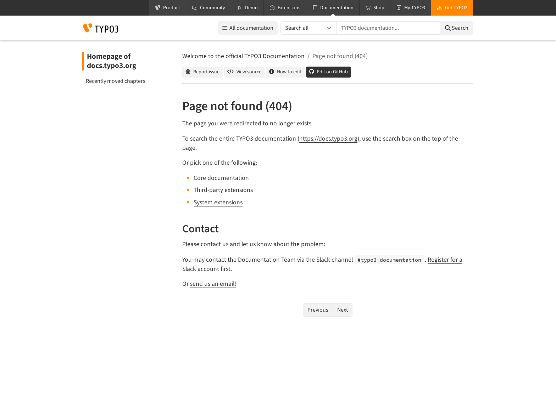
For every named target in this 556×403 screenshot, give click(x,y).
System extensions (218, 202)
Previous (317, 310)
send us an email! (213, 283)
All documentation (247, 28)
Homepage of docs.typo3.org (111, 61)
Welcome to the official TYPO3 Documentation (243, 56)
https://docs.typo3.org (328, 138)
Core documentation (221, 178)
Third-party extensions (223, 190)
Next (342, 310)
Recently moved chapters (115, 81)
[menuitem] (122, 81)
